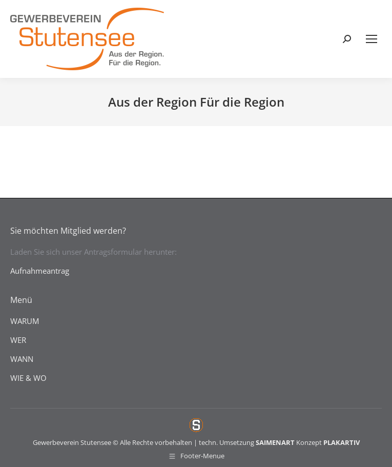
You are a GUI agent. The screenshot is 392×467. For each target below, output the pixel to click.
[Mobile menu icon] (371, 39)
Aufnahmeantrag (39, 271)
